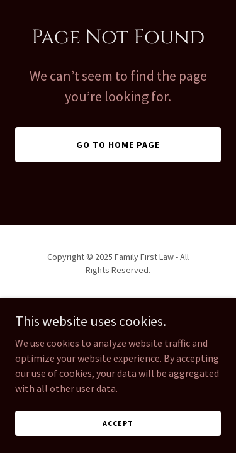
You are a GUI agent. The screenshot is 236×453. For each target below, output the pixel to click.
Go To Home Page (118, 144)
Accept (118, 423)
